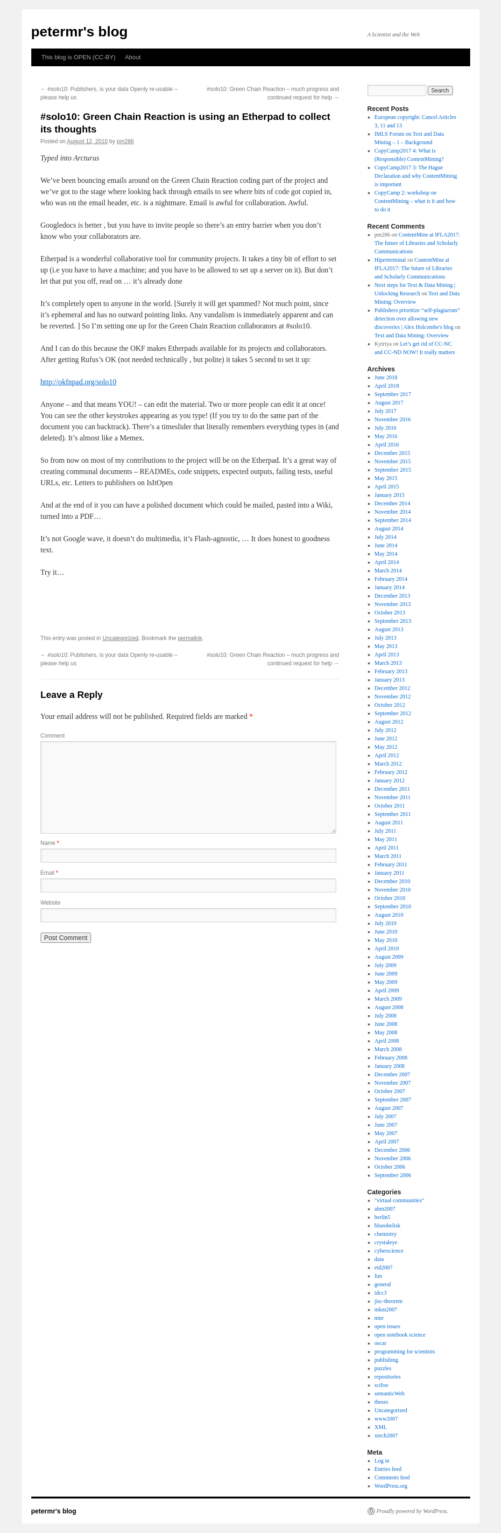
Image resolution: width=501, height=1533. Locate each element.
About (133, 57)
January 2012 (389, 780)
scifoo (381, 1385)
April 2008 (386, 1041)
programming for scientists (404, 1351)
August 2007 (388, 1108)
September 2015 (392, 470)
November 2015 (392, 461)
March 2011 (388, 856)
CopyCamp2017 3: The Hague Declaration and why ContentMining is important (415, 176)
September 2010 (392, 906)
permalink (190, 638)
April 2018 (386, 386)
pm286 (125, 141)
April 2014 (386, 562)
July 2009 (385, 965)
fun (378, 1276)
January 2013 (389, 679)
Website (51, 902)
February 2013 (390, 671)
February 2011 (390, 864)
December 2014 (392, 503)
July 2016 (385, 428)
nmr (378, 1318)
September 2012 (392, 713)
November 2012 (392, 696)
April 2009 (386, 990)
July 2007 (385, 1116)
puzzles (382, 1368)
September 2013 (392, 621)
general (382, 1284)
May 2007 (385, 1133)
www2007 (386, 1418)
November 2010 (392, 889)
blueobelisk (387, 1225)
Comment (53, 735)
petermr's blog (79, 31)
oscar (380, 1343)
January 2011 (389, 873)
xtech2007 (386, 1435)
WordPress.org (390, 1486)
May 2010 (385, 940)
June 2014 (385, 545)
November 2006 (392, 1158)
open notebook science (399, 1334)
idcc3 (380, 1292)
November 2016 (392, 419)
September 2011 (392, 814)
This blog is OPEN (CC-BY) (79, 57)
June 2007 (385, 1125)
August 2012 (388, 721)
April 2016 (386, 444)
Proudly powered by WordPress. (413, 1511)
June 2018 (385, 377)
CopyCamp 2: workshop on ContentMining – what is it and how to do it (414, 201)
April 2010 (386, 948)
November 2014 (392, 512)
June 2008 (385, 1024)
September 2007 (392, 1099)
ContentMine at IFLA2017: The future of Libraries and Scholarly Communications (417, 243)
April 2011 (386, 847)
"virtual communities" (399, 1200)
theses (381, 1402)
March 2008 (388, 1049)
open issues (387, 1326)
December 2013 (392, 595)
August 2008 (388, 1007)
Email (49, 873)
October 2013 (389, 612)
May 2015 (385, 478)
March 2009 (388, 999)
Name (50, 843)
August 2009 (388, 957)
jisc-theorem (388, 1301)
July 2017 (385, 411)
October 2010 (389, 898)
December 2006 (392, 1150)
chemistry (385, 1234)
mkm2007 (385, 1309)
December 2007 (392, 1074)
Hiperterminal (390, 260)
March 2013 (388, 663)
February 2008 (390, 1057)
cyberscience (388, 1250)
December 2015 (392, 453)
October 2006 (389, 1167)
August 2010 (388, 915)
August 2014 (388, 528)
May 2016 (385, 436)
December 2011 (392, 789)
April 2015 (386, 486)
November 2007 (392, 1083)
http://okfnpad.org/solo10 (79, 382)
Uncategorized (120, 638)
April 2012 (386, 755)
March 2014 (388, 570)
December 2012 (392, 688)
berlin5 (382, 1217)
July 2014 (385, 537)
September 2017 (392, 394)
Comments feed (392, 1477)
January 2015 (389, 495)
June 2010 (385, 931)
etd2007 (383, 1267)
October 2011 (389, 805)
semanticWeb (389, 1393)
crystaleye (385, 1242)
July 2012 (385, 730)
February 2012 (390, 772)
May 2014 (385, 553)
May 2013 (385, 646)
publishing (386, 1360)
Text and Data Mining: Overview (411, 335)
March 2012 (388, 763)
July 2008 (385, 1015)
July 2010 (385, 923)
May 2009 (385, 982)
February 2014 (390, 579)
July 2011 (385, 831)
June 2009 (385, 973)
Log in (381, 1460)
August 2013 (388, 629)
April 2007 (386, 1141)
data (379, 1259)
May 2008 (385, 1032)
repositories (387, 1376)
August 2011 (388, 822)
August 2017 (388, 402)
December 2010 (392, 881)
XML (380, 1427)
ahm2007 (384, 1208)
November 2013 (392, 604)
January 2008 (389, 1066)
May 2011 (385, 839)
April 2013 (386, 654)
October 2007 (389, 1091)
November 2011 (392, 797)
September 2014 (392, 520)
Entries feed (388, 1469)
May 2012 (385, 747)
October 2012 (389, 705)
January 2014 (389, 587)
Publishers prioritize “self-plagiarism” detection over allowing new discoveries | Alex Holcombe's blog (417, 318)
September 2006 (392, 1175)
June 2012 (385, 738)
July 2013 (385, 637)
